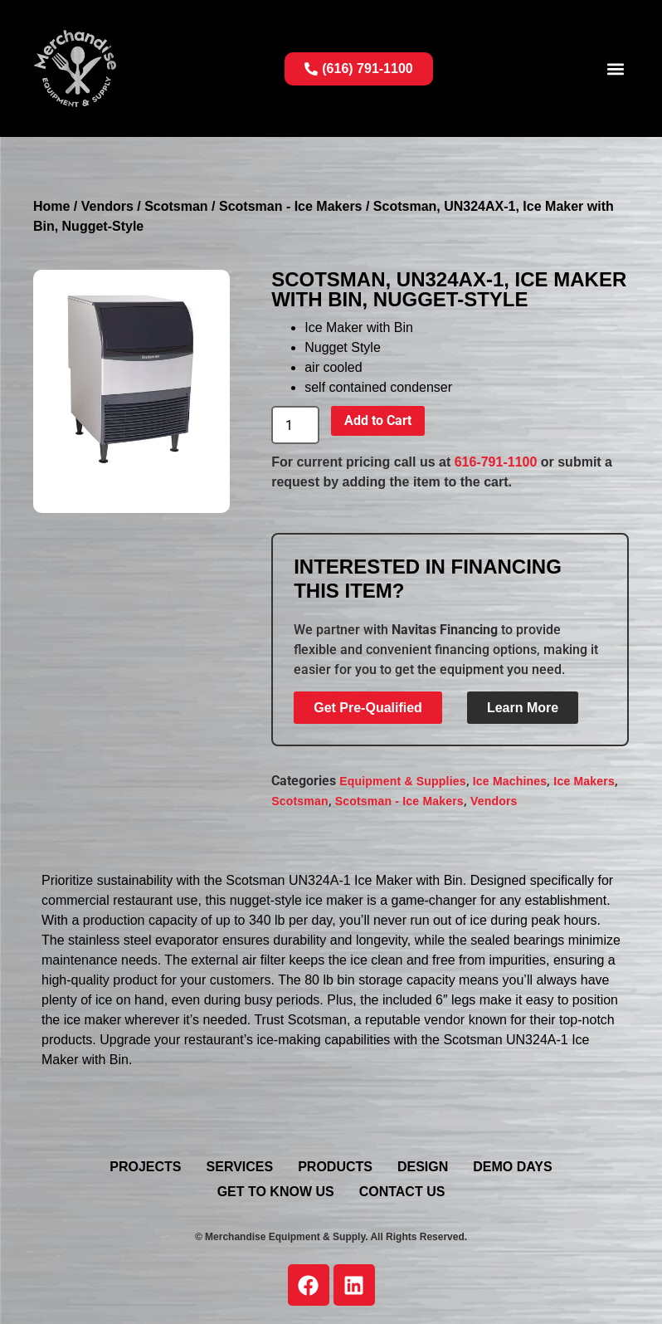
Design (422, 1167)
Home (51, 206)
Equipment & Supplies (402, 781)
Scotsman (175, 206)
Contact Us (402, 1192)
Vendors (107, 206)
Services (240, 1167)
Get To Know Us (275, 1192)
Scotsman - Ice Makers (291, 206)
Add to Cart (377, 420)
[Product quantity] (295, 425)
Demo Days (512, 1167)
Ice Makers (584, 781)
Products (335, 1167)
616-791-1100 (496, 462)
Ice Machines (510, 781)
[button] (615, 68)
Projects (145, 1167)
